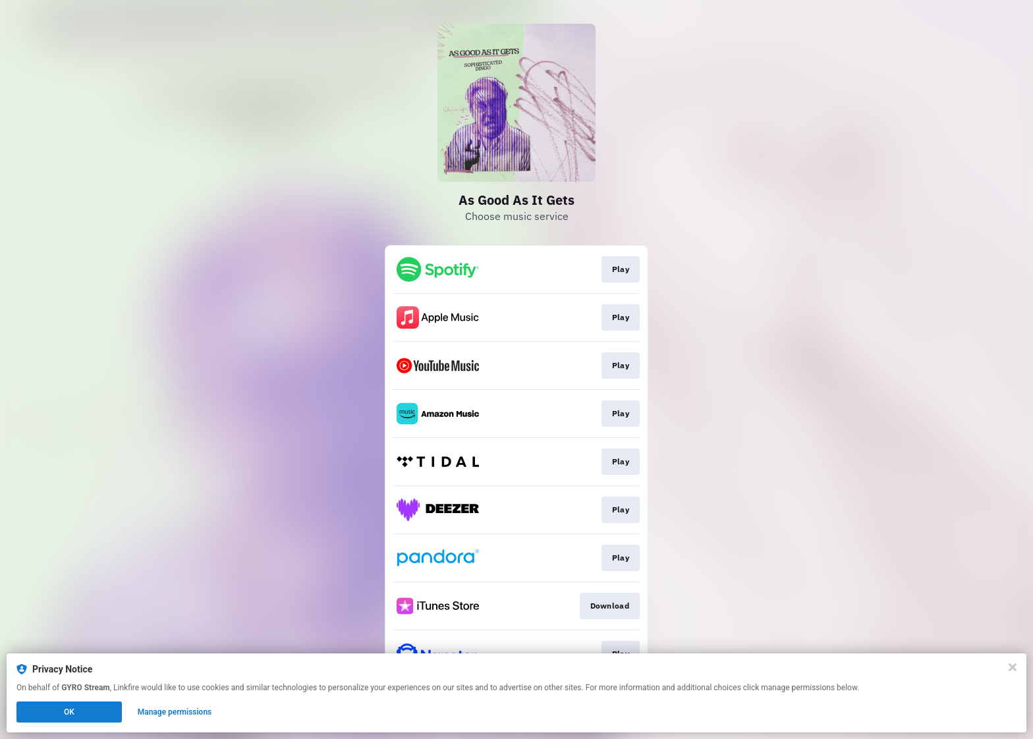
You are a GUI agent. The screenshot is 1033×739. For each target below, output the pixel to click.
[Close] (1012, 667)
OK (69, 712)
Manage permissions (175, 712)
